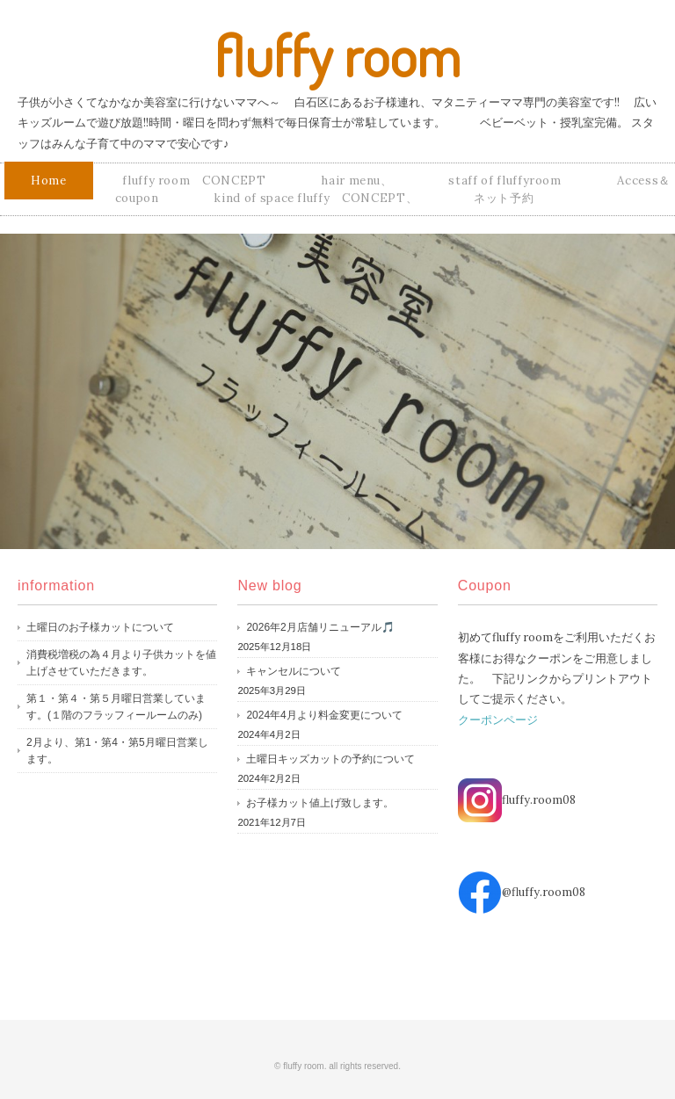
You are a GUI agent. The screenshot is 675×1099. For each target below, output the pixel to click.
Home (49, 180)
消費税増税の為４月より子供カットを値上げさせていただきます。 (121, 663)
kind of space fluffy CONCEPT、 (315, 198)
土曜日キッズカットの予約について (330, 759)
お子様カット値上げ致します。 (320, 803)
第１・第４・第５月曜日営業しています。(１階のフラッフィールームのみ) (116, 707)
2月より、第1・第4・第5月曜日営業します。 (117, 751)
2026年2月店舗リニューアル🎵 (320, 627)
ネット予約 (503, 198)
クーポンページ (498, 719)
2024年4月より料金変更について (324, 715)
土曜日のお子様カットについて (100, 627)
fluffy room (337, 54)
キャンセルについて (293, 671)
